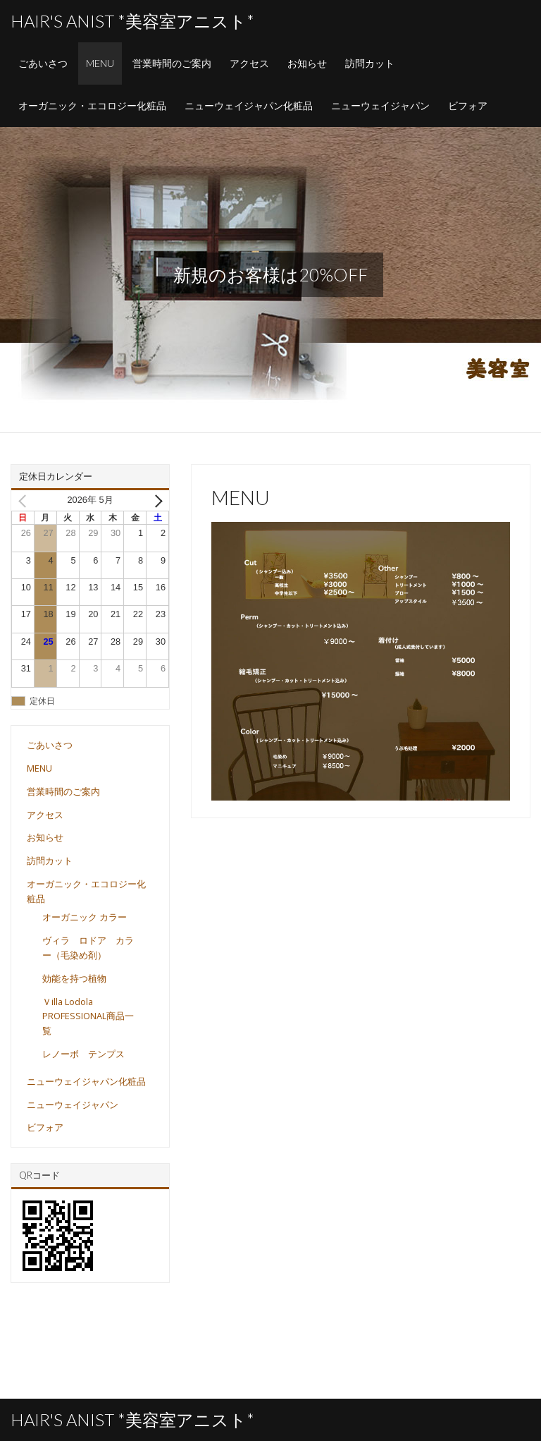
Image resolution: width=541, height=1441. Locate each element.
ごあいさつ (43, 63)
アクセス (249, 63)
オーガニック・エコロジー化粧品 (92, 105)
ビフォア (467, 105)
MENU (100, 63)
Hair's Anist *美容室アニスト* (132, 21)
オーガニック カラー (84, 917)
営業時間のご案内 (171, 63)
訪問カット (369, 63)
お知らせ (307, 63)
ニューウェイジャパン (380, 105)
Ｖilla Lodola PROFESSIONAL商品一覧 (88, 1016)
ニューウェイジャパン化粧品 (249, 105)
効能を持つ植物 (74, 978)
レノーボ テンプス (83, 1053)
